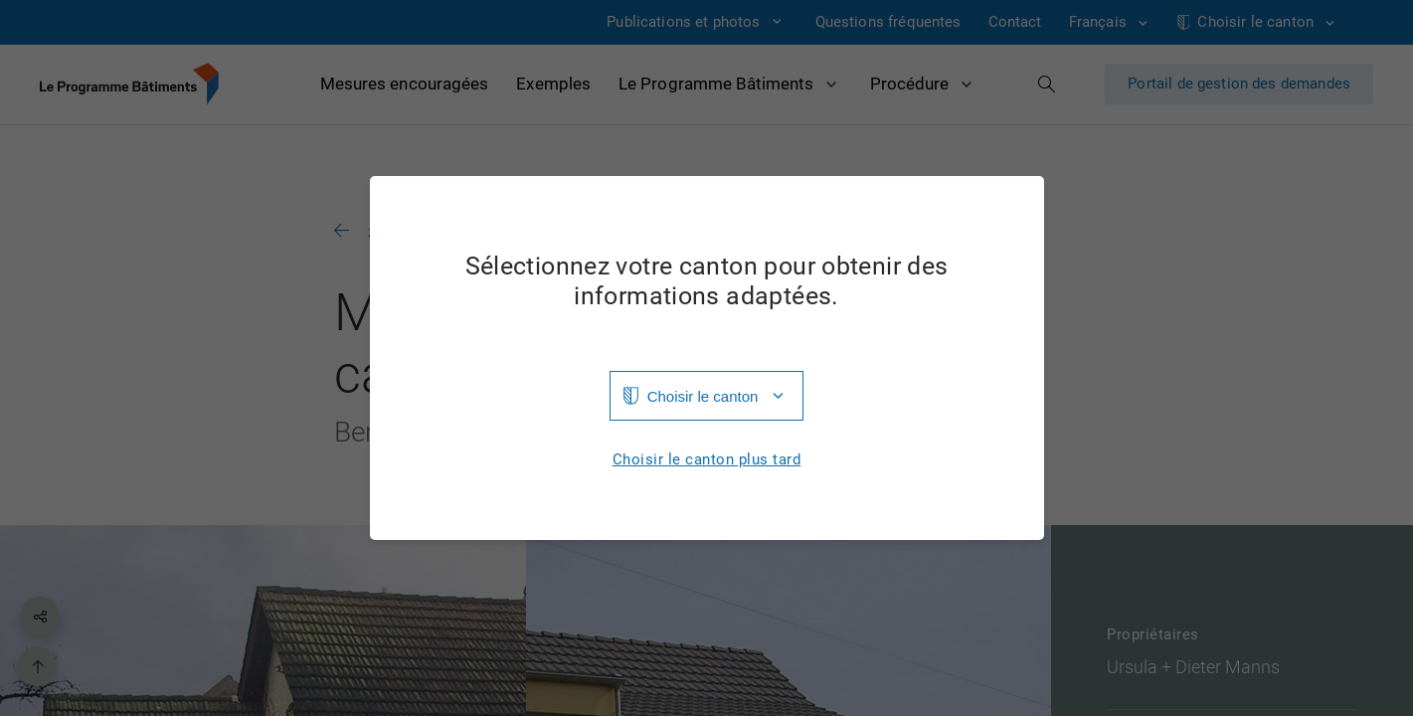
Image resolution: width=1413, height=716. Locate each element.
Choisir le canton (703, 396)
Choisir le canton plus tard (707, 459)
